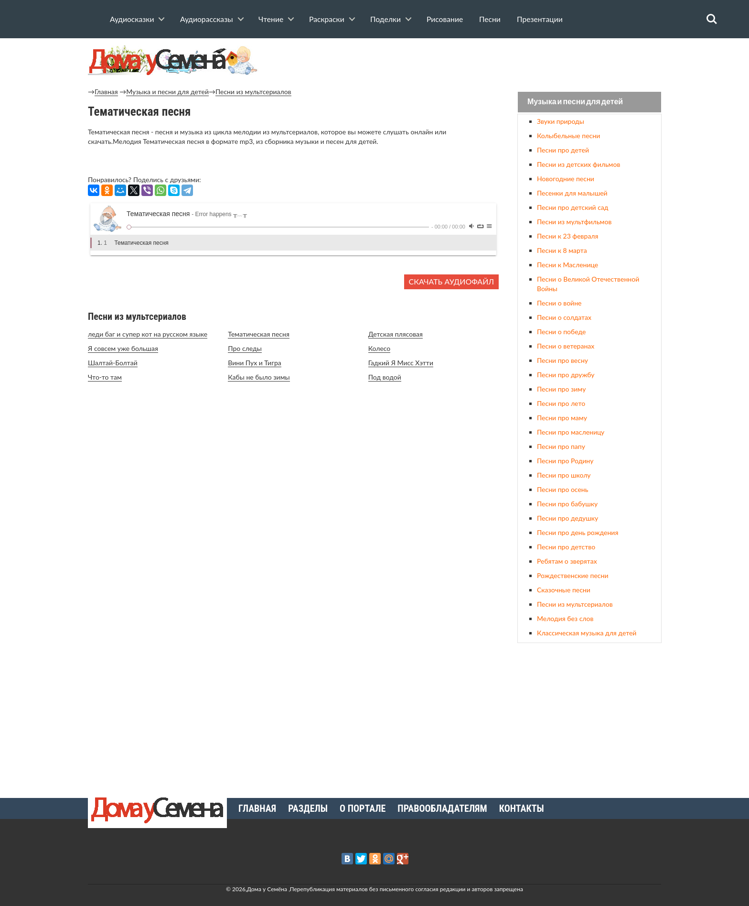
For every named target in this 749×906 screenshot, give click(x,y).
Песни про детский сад (572, 207)
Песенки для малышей (572, 193)
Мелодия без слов (565, 618)
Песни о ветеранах (565, 346)
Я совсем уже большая (123, 348)
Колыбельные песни (568, 135)
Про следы (245, 348)
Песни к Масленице (567, 265)
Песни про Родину (565, 461)
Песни (490, 19)
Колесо (379, 348)
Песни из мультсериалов (253, 91)
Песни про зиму (561, 389)
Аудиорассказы (206, 19)
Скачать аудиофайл (451, 281)
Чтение (270, 19)
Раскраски (326, 19)
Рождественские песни (573, 575)
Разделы (308, 808)
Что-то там (105, 377)
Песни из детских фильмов (578, 164)
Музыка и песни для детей (167, 91)
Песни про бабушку (567, 504)
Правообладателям (442, 808)
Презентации (540, 19)
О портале (362, 808)
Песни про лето (561, 403)
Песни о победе (561, 331)
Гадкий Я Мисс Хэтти (400, 363)
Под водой (384, 377)
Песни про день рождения (577, 532)
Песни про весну (562, 360)
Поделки (385, 19)
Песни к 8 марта (562, 250)
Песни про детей (563, 150)
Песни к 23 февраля (567, 236)
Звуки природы (560, 121)
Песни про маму (562, 418)
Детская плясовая (395, 334)
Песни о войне (559, 303)
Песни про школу (564, 475)
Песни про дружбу (566, 375)
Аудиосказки (132, 19)
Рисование (445, 19)
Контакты (521, 808)
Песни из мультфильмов (574, 222)
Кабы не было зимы (258, 377)
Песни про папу (561, 446)
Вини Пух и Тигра (254, 363)
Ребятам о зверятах (567, 561)
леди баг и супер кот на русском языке (147, 334)
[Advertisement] (589, 716)
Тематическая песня (258, 334)
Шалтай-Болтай (113, 363)
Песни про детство (566, 547)
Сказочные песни (563, 590)
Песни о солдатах (564, 317)
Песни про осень (562, 489)
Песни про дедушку (567, 518)
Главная (106, 91)
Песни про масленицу (570, 432)
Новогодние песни (565, 179)
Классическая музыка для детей (586, 633)
